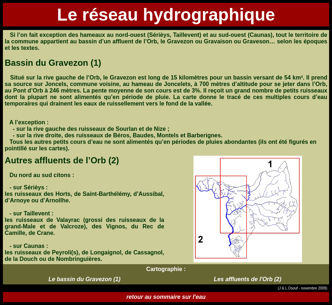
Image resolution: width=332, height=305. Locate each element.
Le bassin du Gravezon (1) (84, 279)
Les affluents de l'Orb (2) (247, 279)
